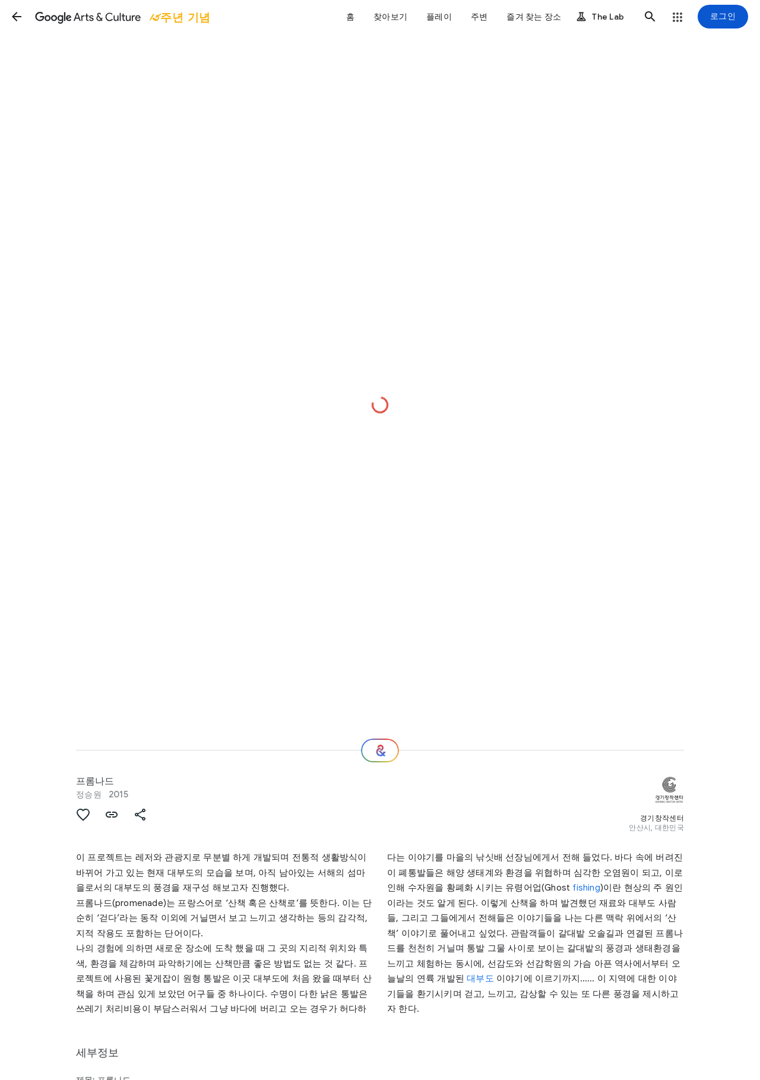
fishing (586, 887)
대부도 (480, 978)
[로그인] (723, 16)
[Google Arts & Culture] (121, 16)
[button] (16, 16)
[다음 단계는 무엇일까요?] (380, 750)
